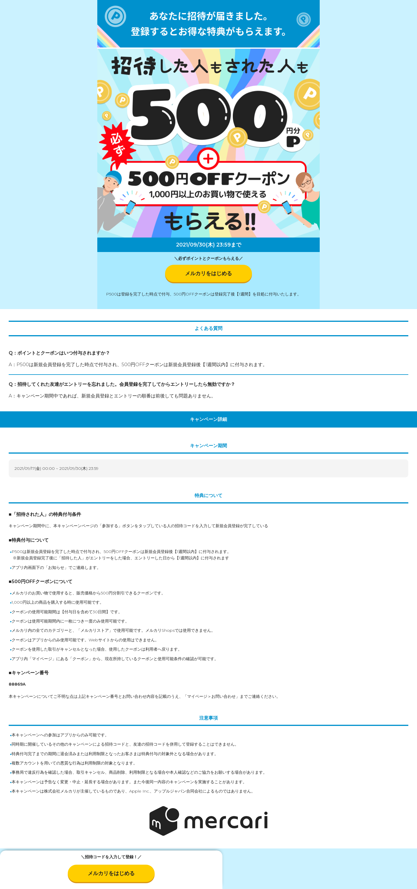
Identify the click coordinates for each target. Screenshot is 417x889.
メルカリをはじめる (208, 273)
